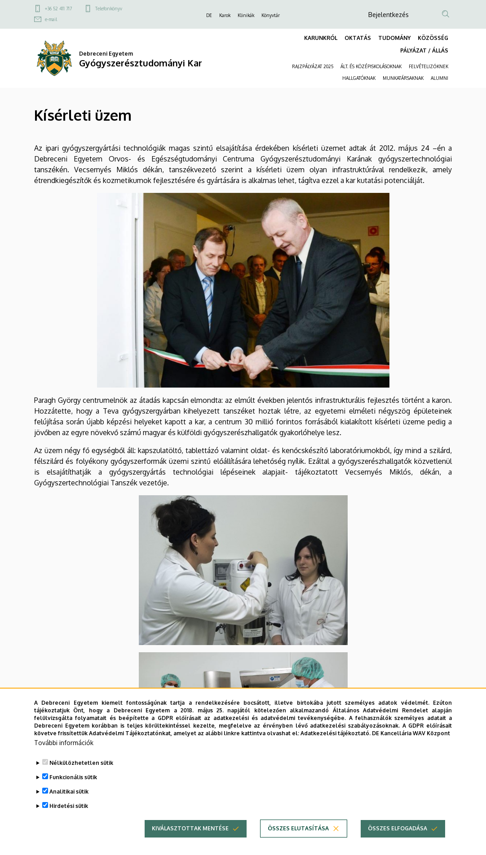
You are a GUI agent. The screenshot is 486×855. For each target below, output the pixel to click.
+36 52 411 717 (58, 8)
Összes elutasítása (298, 837)
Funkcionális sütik (73, 786)
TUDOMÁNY (394, 38)
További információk (63, 751)
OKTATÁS (358, 38)
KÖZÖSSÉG (433, 38)
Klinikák (246, 15)
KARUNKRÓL (320, 38)
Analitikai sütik (68, 800)
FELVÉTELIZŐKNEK (428, 66)
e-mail (51, 19)
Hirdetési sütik (68, 814)
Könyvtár (270, 15)
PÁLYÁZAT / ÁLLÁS (424, 50)
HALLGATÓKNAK (359, 78)
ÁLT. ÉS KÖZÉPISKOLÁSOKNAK (371, 66)
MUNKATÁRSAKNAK (403, 78)
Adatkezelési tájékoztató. (335, 741)
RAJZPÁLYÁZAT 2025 (312, 66)
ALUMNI (439, 78)
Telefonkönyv (108, 8)
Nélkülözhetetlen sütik (81, 771)
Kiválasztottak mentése (190, 837)
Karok (224, 15)
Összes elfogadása (397, 837)
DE (209, 15)
